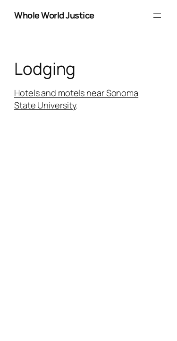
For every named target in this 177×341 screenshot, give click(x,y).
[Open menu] (157, 15)
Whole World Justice (54, 15)
